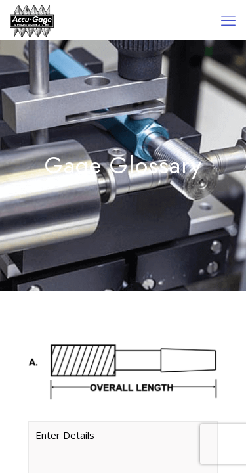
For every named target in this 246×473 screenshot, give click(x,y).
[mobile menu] (228, 20)
